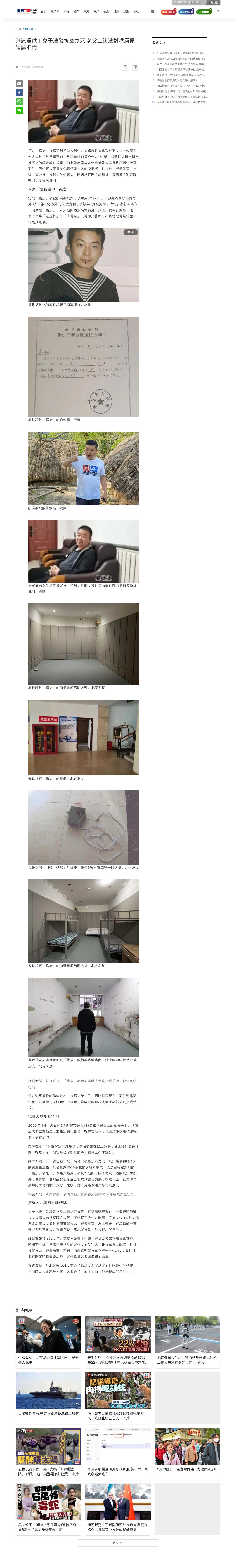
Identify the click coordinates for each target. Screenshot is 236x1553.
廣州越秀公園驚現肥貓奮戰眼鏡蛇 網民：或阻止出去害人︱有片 (118, 1416)
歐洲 (87, 11)
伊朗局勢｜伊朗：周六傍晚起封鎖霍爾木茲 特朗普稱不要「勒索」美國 (181, 91)
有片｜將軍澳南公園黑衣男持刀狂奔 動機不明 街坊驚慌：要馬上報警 (181, 64)
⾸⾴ (19, 29)
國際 (77, 11)
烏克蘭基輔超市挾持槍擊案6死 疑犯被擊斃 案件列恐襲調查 (181, 102)
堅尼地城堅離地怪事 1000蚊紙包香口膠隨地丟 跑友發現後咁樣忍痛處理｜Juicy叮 (182, 53)
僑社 (137, 11)
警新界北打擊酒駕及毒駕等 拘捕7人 (177, 80)
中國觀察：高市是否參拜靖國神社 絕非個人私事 (181, 69)
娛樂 (127, 11)
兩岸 (97, 11)
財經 (117, 11)
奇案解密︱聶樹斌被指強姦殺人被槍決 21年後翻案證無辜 (90, 1194)
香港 (107, 11)
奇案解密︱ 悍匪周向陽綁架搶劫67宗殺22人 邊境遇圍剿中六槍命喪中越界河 (182, 75)
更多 (117, 1543)
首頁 (45, 11)
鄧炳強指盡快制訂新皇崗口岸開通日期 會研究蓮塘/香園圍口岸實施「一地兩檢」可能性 (182, 58)
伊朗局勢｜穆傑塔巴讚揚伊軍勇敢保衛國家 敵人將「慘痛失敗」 (181, 96)
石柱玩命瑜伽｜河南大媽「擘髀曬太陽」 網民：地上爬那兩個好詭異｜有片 (48, 1474)
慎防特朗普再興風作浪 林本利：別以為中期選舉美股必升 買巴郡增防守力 (181, 86)
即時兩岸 (31, 29)
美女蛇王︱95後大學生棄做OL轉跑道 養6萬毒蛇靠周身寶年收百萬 (47, 1528)
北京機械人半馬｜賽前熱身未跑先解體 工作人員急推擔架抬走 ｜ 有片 (186, 1360)
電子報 (56, 11)
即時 (67, 11)
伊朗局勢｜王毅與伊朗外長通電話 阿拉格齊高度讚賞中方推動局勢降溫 (118, 1528)
